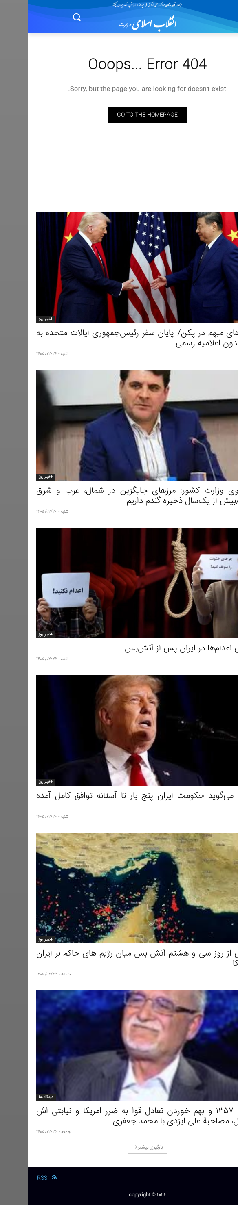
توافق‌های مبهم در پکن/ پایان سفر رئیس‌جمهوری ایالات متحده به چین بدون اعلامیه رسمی (119, 338)
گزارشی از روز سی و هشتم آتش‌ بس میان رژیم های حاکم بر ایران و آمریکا (119, 959)
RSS (14, 1178)
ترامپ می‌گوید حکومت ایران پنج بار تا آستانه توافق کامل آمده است (119, 801)
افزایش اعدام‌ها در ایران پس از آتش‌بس (163, 648)
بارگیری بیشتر (120, 1147)
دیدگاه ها (18, 1097)
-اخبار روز (18, 319)
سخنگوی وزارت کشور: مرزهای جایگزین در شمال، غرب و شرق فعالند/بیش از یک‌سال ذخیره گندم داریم (119, 496)
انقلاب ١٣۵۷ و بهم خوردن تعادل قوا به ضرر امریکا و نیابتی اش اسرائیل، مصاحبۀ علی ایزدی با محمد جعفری (119, 1116)
